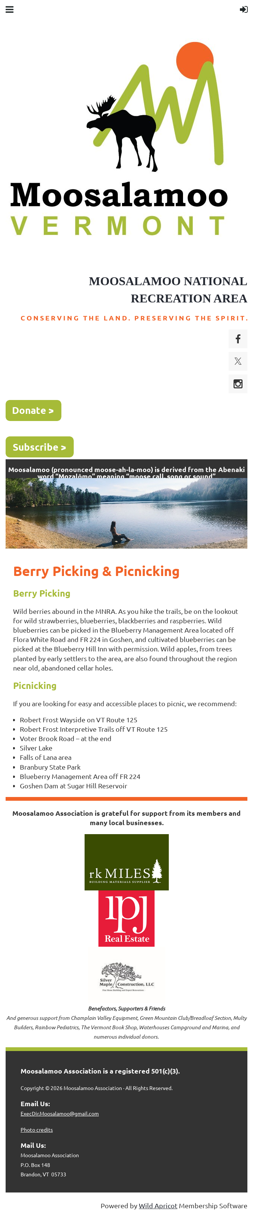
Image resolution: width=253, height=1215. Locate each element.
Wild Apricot (158, 1205)
